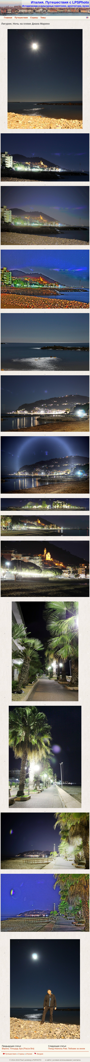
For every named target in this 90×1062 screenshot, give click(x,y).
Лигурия (40, 1054)
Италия (29, 1054)
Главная (8, 18)
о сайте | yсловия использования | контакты (63, 1060)
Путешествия (21, 18)
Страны (34, 18)
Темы (43, 18)
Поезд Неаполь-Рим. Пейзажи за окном (66, 1049)
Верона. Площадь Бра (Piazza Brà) (18, 1049)
